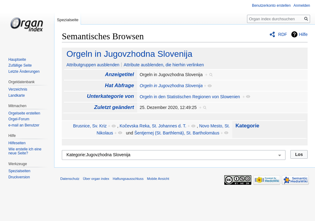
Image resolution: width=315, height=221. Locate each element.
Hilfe (303, 34)
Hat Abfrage (119, 85)
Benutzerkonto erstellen (271, 5)
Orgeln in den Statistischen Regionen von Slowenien (190, 96)
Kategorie (247, 126)
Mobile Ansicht (158, 178)
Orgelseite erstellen (24, 113)
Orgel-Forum (18, 119)
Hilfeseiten (17, 143)
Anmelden (301, 5)
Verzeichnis (17, 89)
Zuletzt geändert (114, 107)
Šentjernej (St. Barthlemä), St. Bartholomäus (176, 132)
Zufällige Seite (20, 65)
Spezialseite (67, 19)
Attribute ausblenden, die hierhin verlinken (164, 64)
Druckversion (19, 177)
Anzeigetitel (119, 74)
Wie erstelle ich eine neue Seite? (24, 151)
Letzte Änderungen (23, 71)
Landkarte (16, 95)
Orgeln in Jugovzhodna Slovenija (129, 54)
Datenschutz (69, 178)
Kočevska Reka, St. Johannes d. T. (153, 125)
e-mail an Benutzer (23, 125)
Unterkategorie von (110, 96)
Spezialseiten (19, 171)
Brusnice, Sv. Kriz (89, 125)
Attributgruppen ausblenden (92, 64)
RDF (282, 34)
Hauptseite (17, 59)
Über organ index (96, 178)
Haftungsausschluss (128, 178)
